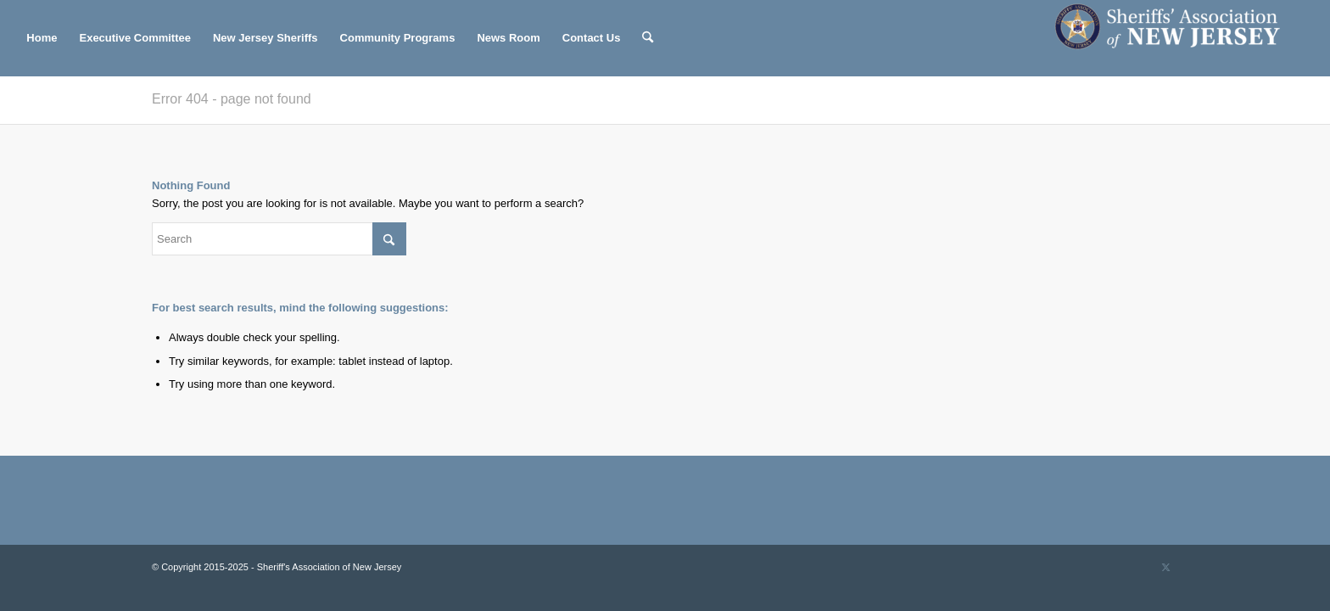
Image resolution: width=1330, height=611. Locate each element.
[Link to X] (1165, 567)
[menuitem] (41, 38)
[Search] (647, 38)
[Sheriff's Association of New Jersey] (1176, 38)
